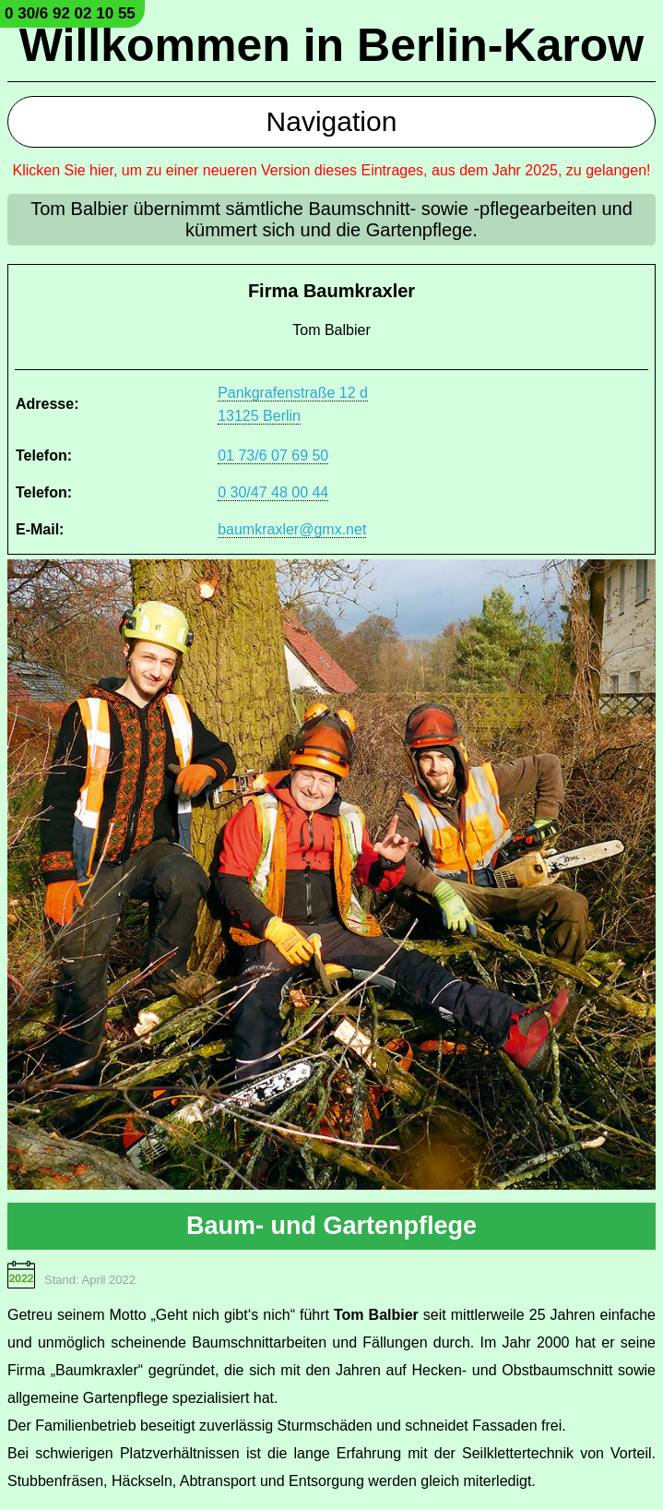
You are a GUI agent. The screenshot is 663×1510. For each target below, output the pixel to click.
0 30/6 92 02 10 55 (70, 13)
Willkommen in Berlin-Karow (331, 45)
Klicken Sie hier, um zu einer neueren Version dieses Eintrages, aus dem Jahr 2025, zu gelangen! (332, 170)
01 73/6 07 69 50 (273, 455)
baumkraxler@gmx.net (292, 529)
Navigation (331, 121)
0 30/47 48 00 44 (273, 492)
